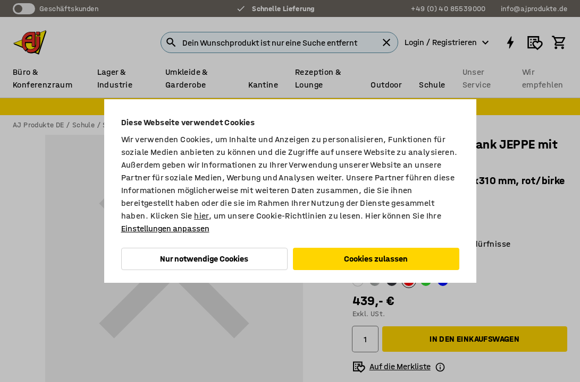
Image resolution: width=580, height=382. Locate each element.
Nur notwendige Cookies (204, 259)
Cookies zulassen (376, 259)
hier (201, 216)
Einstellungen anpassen (165, 228)
